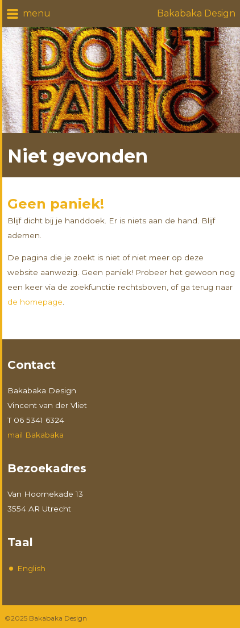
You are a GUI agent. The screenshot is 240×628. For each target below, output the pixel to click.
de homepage (35, 301)
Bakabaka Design (196, 13)
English (31, 568)
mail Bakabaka (35, 434)
